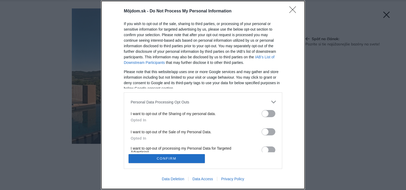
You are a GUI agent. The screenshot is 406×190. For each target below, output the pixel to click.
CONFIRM (167, 158)
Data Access (202, 179)
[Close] (294, 11)
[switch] (268, 113)
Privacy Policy (232, 179)
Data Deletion (173, 179)
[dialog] (203, 95)
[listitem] (203, 102)
